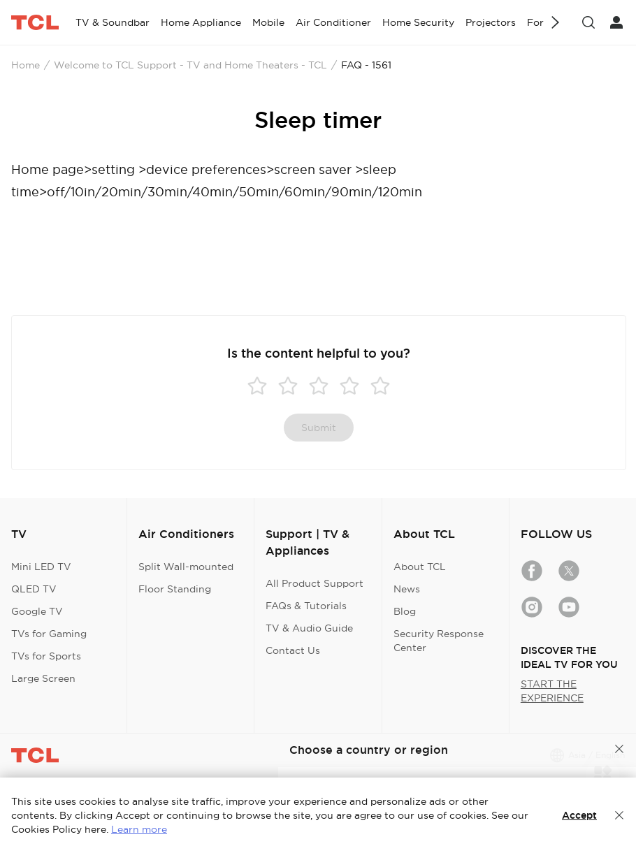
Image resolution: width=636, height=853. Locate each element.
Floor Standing (174, 589)
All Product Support (314, 583)
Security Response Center (438, 640)
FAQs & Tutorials (306, 605)
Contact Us (293, 650)
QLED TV (34, 589)
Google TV (37, 611)
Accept (579, 815)
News (406, 589)
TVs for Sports (46, 656)
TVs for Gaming (49, 633)
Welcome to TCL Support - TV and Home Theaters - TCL (190, 65)
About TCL (419, 566)
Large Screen (43, 678)
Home (25, 65)
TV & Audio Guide (309, 628)
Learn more (139, 829)
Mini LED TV (41, 566)
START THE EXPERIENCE (552, 691)
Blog (404, 611)
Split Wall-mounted (185, 566)
